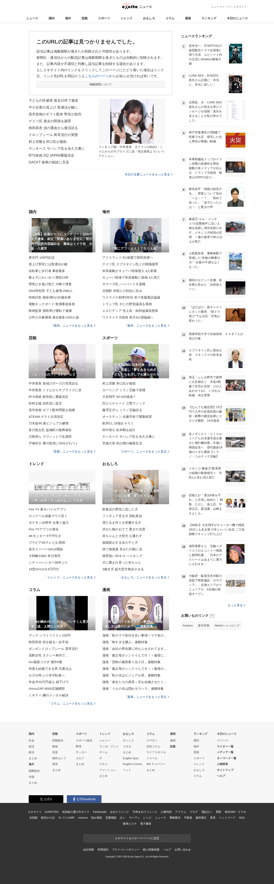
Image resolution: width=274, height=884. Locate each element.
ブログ (194, 811)
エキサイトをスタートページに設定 (137, 838)
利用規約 (102, 849)
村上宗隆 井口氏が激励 (119, 383)
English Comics (132, 764)
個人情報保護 (151, 849)
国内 (52, 18)
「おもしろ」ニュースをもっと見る (143, 577)
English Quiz (130, 758)
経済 (31, 746)
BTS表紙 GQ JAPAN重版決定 (51, 155)
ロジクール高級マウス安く (48, 516)
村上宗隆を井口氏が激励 (48, 141)
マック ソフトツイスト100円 (50, 635)
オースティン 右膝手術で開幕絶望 (127, 416)
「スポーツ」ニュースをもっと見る (143, 451)
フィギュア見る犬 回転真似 (122, 516)
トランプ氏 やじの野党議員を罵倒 (127, 304)
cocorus (83, 817)
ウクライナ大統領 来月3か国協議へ (128, 317)
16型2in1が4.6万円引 (44, 569)
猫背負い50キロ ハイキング (122, 556)
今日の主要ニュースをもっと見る (149, 174)
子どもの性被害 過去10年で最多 (53, 100)
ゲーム (103, 752)
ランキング (208, 18)
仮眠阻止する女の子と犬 (120, 542)
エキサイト (240, 6)
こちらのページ (97, 76)
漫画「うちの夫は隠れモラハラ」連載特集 (133, 688)
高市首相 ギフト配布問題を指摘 (52, 410)
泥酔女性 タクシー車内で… (48, 655)
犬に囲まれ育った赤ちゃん (121, 562)
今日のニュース (237, 18)
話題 (173, 746)
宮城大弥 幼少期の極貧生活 (122, 443)
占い (122, 817)
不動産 (188, 817)
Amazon (188, 625)
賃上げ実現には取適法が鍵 (48, 264)
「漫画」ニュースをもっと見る (146, 696)
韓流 (55, 764)
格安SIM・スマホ (235, 811)
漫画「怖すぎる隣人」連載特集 (125, 642)
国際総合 (34, 770)
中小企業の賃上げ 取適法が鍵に (53, 107)
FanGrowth (99, 811)
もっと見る (236, 605)
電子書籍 (145, 823)
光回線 (33, 817)
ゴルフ (80, 758)
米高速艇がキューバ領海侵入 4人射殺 (129, 271)
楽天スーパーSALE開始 (46, 549)
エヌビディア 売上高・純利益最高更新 (130, 310)
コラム (169, 18)
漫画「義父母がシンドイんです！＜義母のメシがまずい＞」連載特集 (135, 668)
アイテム (180, 811)
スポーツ (104, 18)
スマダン (152, 740)
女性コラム (153, 746)
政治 (31, 752)
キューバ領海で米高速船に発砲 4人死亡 (131, 277)
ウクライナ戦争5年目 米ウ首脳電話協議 (131, 297)
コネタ (127, 746)
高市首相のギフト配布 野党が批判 (55, 114)
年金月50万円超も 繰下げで (49, 682)
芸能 (85, 18)
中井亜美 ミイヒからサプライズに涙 (55, 390)
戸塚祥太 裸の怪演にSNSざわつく (53, 443)
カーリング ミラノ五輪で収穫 (123, 390)
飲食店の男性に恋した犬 (120, 509)
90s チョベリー (156, 764)
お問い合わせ (182, 849)
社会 (31, 740)
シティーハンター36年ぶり (48, 562)
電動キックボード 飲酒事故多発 (52, 304)
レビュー (104, 740)
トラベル (152, 758)
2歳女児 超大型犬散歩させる (123, 569)
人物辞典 (222, 764)
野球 (78, 746)
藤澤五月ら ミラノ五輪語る (122, 410)
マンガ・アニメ (109, 746)
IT (100, 758)
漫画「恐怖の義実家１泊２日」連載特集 (131, 662)
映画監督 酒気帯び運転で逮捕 (50, 310)
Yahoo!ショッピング (227, 625)
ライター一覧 (225, 746)
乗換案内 (175, 817)
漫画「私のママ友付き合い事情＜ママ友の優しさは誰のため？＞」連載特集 (135, 635)
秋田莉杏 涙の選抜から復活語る (53, 128)
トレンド (127, 18)
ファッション (107, 770)
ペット (127, 770)
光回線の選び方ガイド (75, 811)
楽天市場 (203, 625)
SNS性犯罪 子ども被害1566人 (51, 291)
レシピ (147, 817)
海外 (68, 18)
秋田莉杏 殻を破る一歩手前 (48, 642)
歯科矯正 (201, 817)
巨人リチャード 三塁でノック (123, 403)
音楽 (55, 752)
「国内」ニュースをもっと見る (73, 325)
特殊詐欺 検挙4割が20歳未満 (50, 297)
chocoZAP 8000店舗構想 (47, 688)
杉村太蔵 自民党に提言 (45, 403)
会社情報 (88, 849)
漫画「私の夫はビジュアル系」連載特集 (131, 675)
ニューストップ (220, 6)
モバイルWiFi (66, 817)
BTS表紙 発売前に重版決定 (48, 396)
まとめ (33, 758)
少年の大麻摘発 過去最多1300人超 (54, 317)
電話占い (206, 811)
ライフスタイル (156, 752)
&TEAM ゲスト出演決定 (46, 416)
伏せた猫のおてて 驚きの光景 (123, 529)
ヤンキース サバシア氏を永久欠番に (57, 148)
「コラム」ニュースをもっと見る (71, 703)
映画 (55, 746)
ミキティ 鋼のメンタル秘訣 (48, 695)
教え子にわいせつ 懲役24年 (49, 277)
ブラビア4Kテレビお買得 (47, 542)
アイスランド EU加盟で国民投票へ (127, 257)
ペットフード (227, 817)
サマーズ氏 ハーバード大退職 (123, 284)
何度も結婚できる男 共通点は (50, 668)
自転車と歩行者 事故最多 (47, 271)
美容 (213, 817)
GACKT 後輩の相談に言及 (49, 162)
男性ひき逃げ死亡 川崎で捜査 (50, 284)
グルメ (103, 764)
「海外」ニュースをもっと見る (146, 325)
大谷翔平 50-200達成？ (119, 396)
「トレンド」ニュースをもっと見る (70, 577)
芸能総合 (57, 740)
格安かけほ (48, 817)
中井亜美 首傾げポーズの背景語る (53, 383)
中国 (31, 776)
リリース (222, 740)
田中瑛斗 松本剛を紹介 (119, 430)
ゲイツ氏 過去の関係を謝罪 (50, 121)
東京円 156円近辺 (41, 257)
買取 (218, 811)
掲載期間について (100, 84)
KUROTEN (52, 811)
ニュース (32, 18)
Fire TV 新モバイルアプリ (47, 509)
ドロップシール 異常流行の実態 (53, 135)
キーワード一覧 (226, 758)
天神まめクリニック (145, 811)
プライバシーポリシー (126, 849)
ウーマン (134, 817)
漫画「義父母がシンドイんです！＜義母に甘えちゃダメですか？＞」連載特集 (135, 655)
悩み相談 (96, 817)
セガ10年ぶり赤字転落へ (47, 675)
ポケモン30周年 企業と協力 (49, 522)
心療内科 (166, 811)
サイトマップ (225, 770)
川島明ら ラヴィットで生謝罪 (50, 436)
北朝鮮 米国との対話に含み (122, 291)
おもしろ (149, 18)
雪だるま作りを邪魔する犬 (121, 522)
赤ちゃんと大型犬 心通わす (122, 536)
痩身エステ (130, 823)
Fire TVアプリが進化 (44, 529)
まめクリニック (119, 811)
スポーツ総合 (84, 740)
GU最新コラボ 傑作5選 (45, 662)
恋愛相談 (111, 817)
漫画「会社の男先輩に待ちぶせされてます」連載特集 (135, 648)
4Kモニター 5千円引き (45, 536)
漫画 (188, 18)
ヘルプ (221, 775)
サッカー (81, 752)
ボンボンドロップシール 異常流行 (53, 648)
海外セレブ (59, 758)
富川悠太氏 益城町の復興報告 (50, 430)
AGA (242, 817)
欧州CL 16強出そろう (118, 423)
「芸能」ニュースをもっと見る (73, 451)
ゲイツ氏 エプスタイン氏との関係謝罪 (130, 264)
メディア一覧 (225, 752)
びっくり (128, 740)
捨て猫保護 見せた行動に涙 (122, 549)
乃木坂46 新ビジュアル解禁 (49, 423)
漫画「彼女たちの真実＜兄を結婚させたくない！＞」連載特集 (135, 682)
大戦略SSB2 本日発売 (45, 556)
